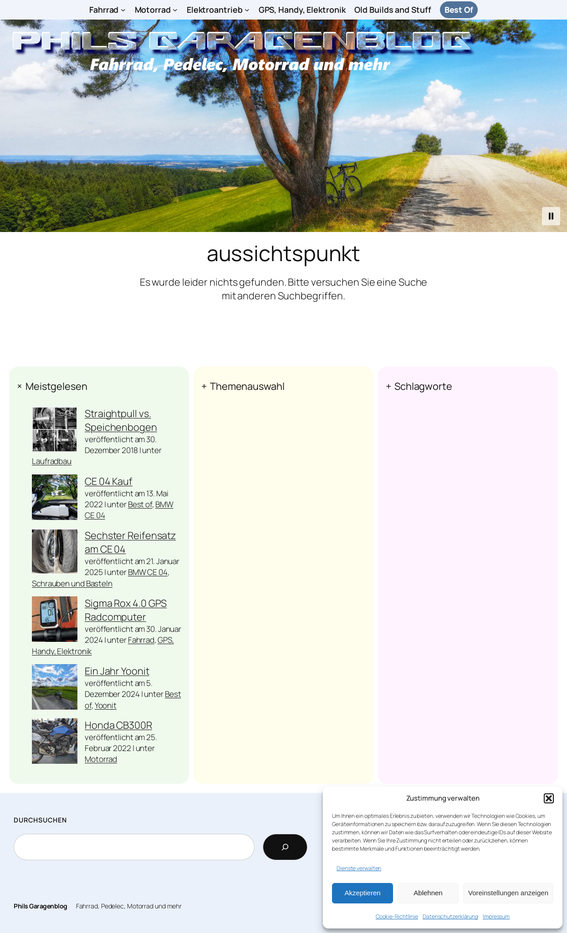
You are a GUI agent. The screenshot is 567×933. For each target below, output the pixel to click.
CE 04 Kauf (109, 481)
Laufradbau (52, 461)
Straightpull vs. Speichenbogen (121, 420)
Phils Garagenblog (40, 906)
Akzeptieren (362, 893)
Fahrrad (141, 640)
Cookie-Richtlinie (397, 916)
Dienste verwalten (359, 868)
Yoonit (106, 705)
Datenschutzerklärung (450, 916)
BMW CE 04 (148, 572)
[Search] (285, 847)
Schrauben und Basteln (72, 583)
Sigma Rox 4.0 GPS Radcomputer (126, 609)
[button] (548, 798)
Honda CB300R (118, 724)
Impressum (496, 916)
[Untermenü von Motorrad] (175, 9)
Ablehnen (428, 893)
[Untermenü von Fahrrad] (123, 9)
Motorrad (101, 759)
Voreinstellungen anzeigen (508, 893)
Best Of (458, 9)
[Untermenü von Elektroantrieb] (247, 9)
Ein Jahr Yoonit (117, 670)
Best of (140, 504)
